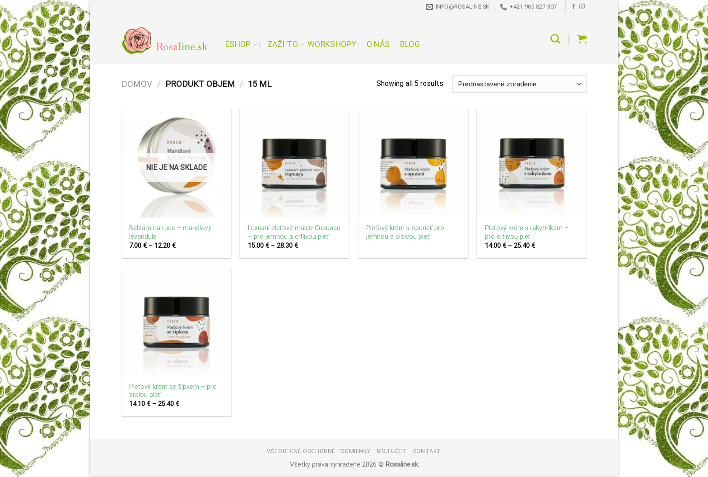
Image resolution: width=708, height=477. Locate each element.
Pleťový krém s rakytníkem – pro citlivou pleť (526, 232)
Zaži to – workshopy (311, 44)
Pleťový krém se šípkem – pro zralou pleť (173, 391)
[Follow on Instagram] (582, 7)
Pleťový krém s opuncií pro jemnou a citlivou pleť (405, 232)
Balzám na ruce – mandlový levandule (170, 232)
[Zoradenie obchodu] (519, 84)
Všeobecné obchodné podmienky (318, 451)
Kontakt (427, 451)
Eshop (241, 44)
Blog (410, 44)
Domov (136, 84)
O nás (378, 44)
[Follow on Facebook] (573, 7)
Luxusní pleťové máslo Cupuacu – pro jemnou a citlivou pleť (294, 232)
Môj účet (392, 451)
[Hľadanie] (555, 38)
